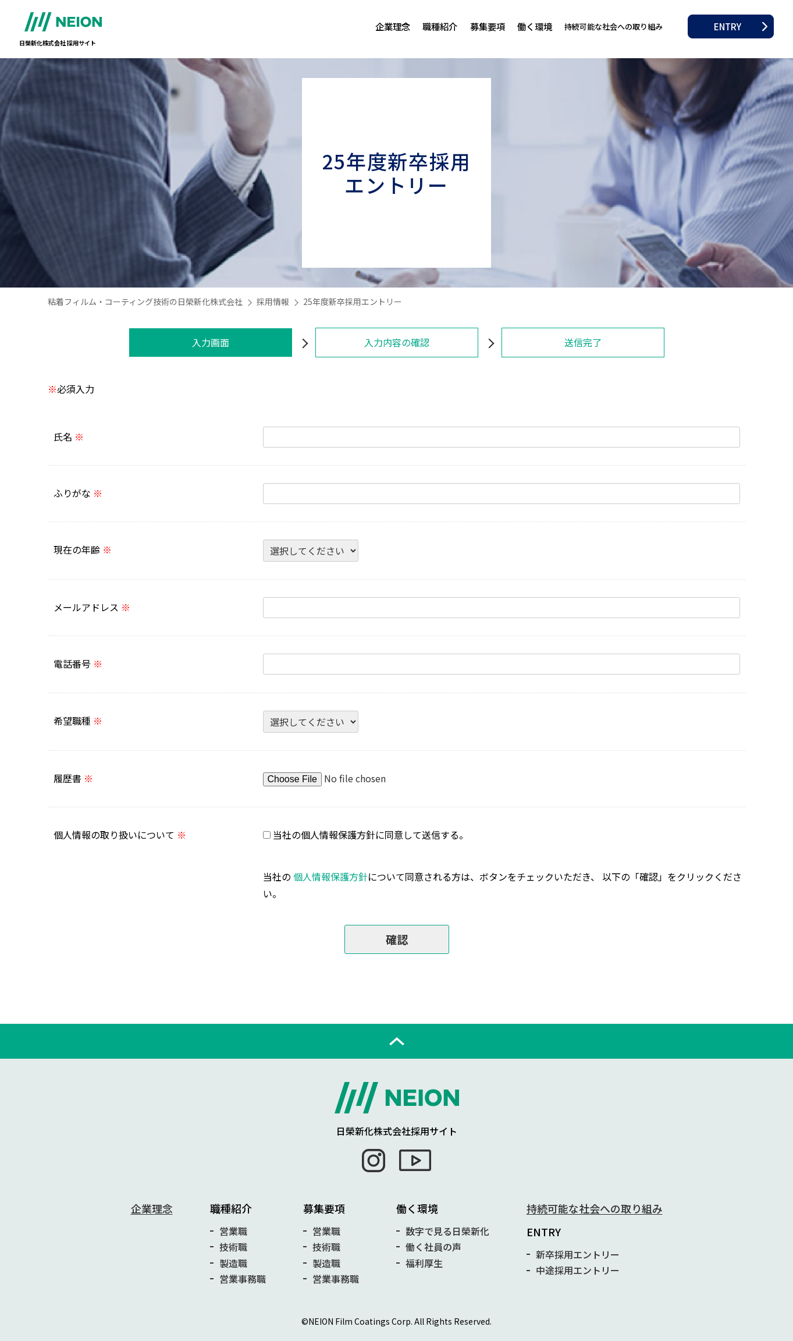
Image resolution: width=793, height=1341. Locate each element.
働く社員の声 (433, 1246)
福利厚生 (424, 1263)
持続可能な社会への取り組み (613, 26)
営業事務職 (242, 1278)
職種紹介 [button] (439, 26)
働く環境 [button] (534, 26)
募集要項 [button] (487, 26)
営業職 (233, 1231)
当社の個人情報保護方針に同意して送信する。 (370, 835)
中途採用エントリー (578, 1270)
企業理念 (392, 26)
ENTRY (727, 26)
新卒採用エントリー (578, 1254)
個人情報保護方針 (330, 877)
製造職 (233, 1263)
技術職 (233, 1246)
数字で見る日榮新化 (447, 1231)
